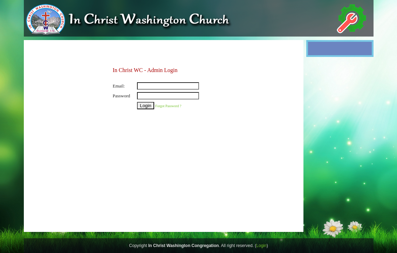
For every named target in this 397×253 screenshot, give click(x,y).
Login (261, 245)
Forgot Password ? (168, 106)
